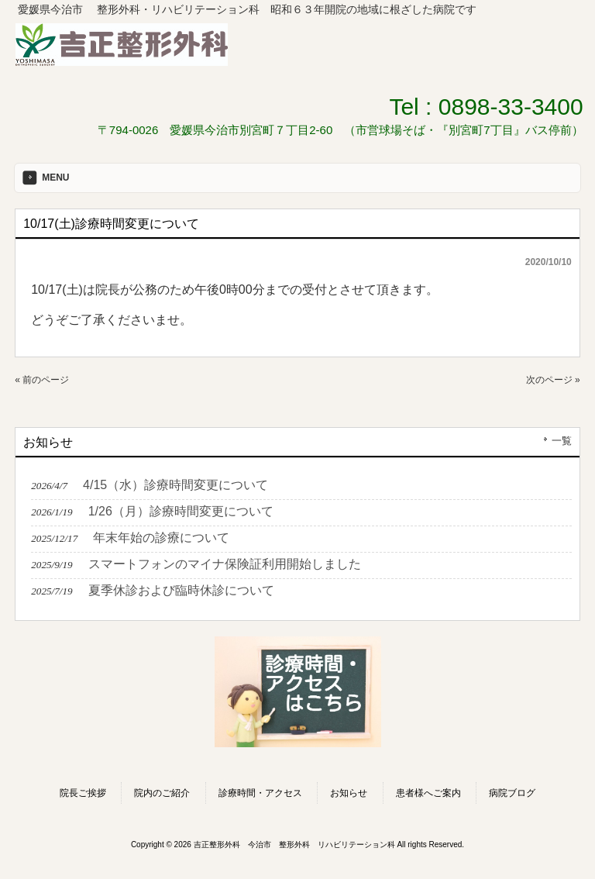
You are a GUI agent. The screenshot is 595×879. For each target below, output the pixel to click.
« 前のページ (42, 379)
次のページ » (553, 379)
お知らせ (348, 793)
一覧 (562, 440)
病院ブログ (512, 793)
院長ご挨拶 (83, 793)
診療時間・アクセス (260, 793)
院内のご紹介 (162, 793)
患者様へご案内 (428, 793)
